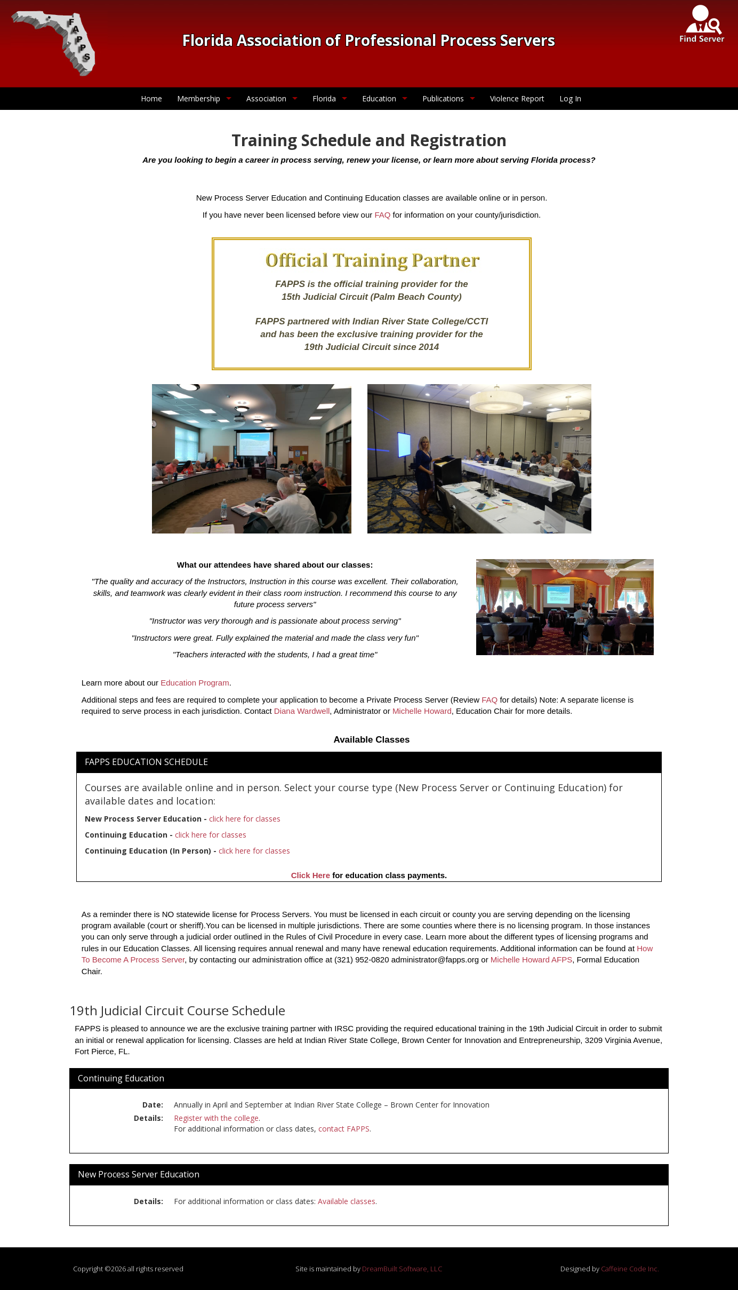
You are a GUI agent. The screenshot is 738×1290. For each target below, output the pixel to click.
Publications (443, 98)
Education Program (195, 682)
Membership (198, 98)
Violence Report (517, 98)
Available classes (346, 1201)
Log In (570, 98)
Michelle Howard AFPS (531, 959)
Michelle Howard (422, 710)
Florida (324, 98)
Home (151, 98)
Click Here (310, 875)
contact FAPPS (344, 1129)
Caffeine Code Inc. (630, 1268)
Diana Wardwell (302, 710)
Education (379, 98)
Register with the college (216, 1118)
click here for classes (244, 819)
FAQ (382, 214)
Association (266, 98)
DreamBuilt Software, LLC (402, 1268)
